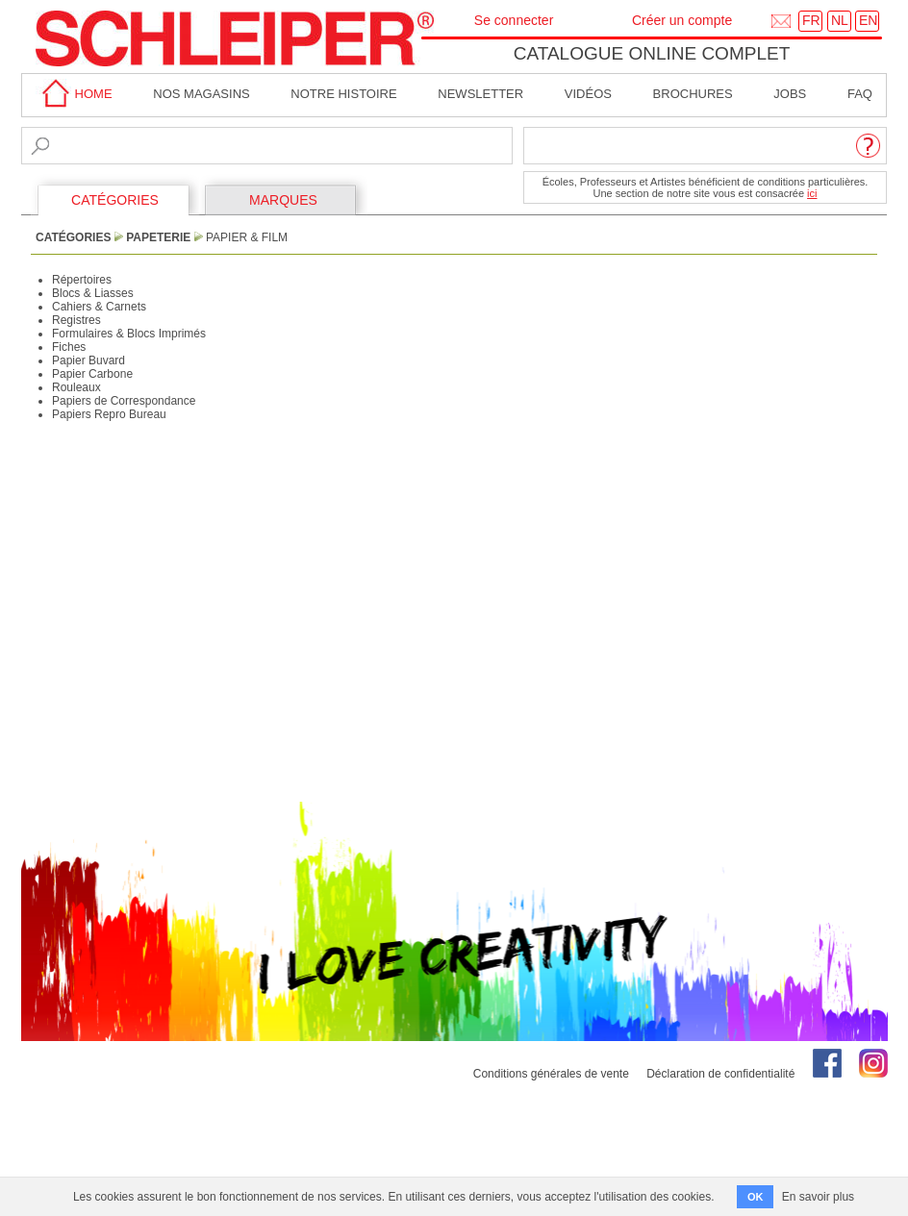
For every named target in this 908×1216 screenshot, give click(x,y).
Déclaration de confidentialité (720, 1073)
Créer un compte (682, 20)
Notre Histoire (343, 94)
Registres (76, 320)
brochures (693, 94)
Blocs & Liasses (93, 293)
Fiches (69, 347)
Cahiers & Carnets (99, 306)
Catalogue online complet (652, 53)
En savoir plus (818, 1197)
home (74, 94)
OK (755, 1197)
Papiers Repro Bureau (109, 414)
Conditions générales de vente (551, 1073)
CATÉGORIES (115, 200)
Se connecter (514, 20)
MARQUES (283, 200)
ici (812, 193)
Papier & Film (247, 237)
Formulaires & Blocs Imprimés (129, 333)
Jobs (789, 94)
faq (859, 94)
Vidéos (588, 94)
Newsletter (480, 94)
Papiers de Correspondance (123, 401)
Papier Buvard (88, 360)
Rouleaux (76, 387)
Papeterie (158, 237)
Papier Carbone (92, 374)
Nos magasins (201, 94)
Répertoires (82, 279)
